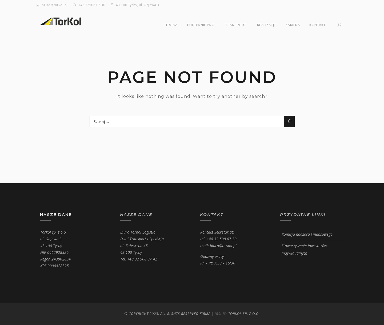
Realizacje (266, 24)
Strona (170, 24)
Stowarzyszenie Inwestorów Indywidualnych (304, 249)
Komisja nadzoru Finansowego (307, 234)
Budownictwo (201, 24)
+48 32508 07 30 (91, 5)
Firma (205, 313)
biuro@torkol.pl (55, 5)
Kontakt (317, 24)
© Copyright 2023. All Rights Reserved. (162, 313)
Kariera (293, 24)
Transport (235, 24)
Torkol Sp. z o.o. (244, 313)
